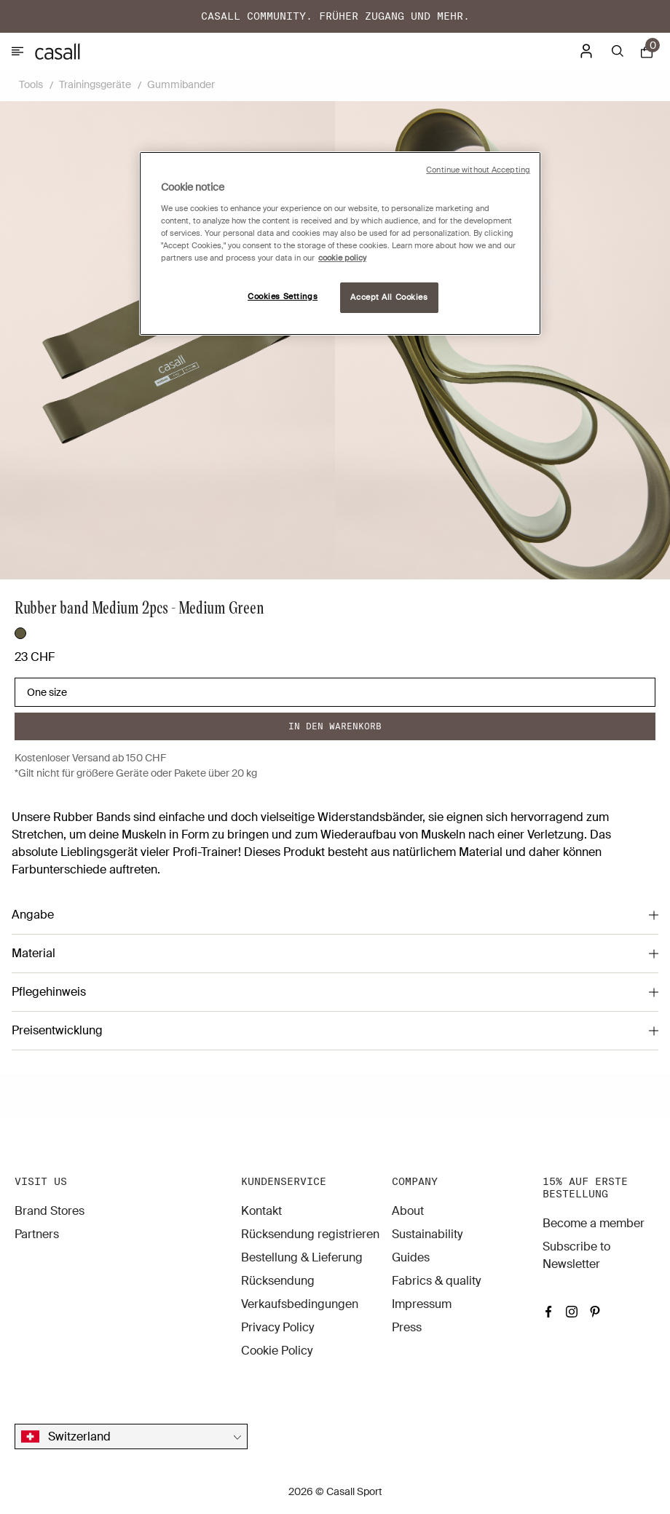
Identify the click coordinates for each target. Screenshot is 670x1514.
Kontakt (261, 1210)
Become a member (594, 1223)
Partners (37, 1234)
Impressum (422, 1304)
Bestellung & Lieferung (302, 1257)
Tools (31, 84)
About (408, 1210)
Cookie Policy (276, 1350)
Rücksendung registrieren (310, 1234)
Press (407, 1327)
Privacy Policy (277, 1327)
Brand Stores (49, 1210)
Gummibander (181, 84)
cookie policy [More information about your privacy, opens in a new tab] (342, 258)
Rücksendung (278, 1280)
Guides (411, 1257)
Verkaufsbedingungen (299, 1304)
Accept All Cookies (388, 297)
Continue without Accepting (478, 170)
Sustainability (427, 1234)
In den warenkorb (335, 726)
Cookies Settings (283, 296)
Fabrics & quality (436, 1280)
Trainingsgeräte (95, 84)
